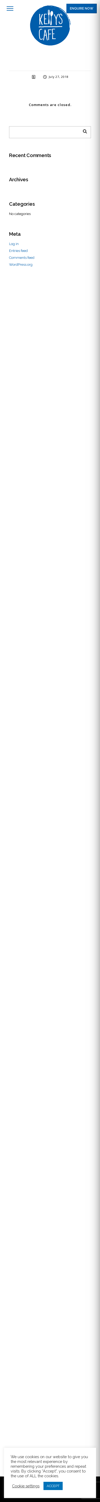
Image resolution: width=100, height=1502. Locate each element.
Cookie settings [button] (25, 1486)
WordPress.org (21, 265)
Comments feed (21, 258)
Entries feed (18, 251)
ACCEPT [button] (53, 1486)
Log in (14, 244)
